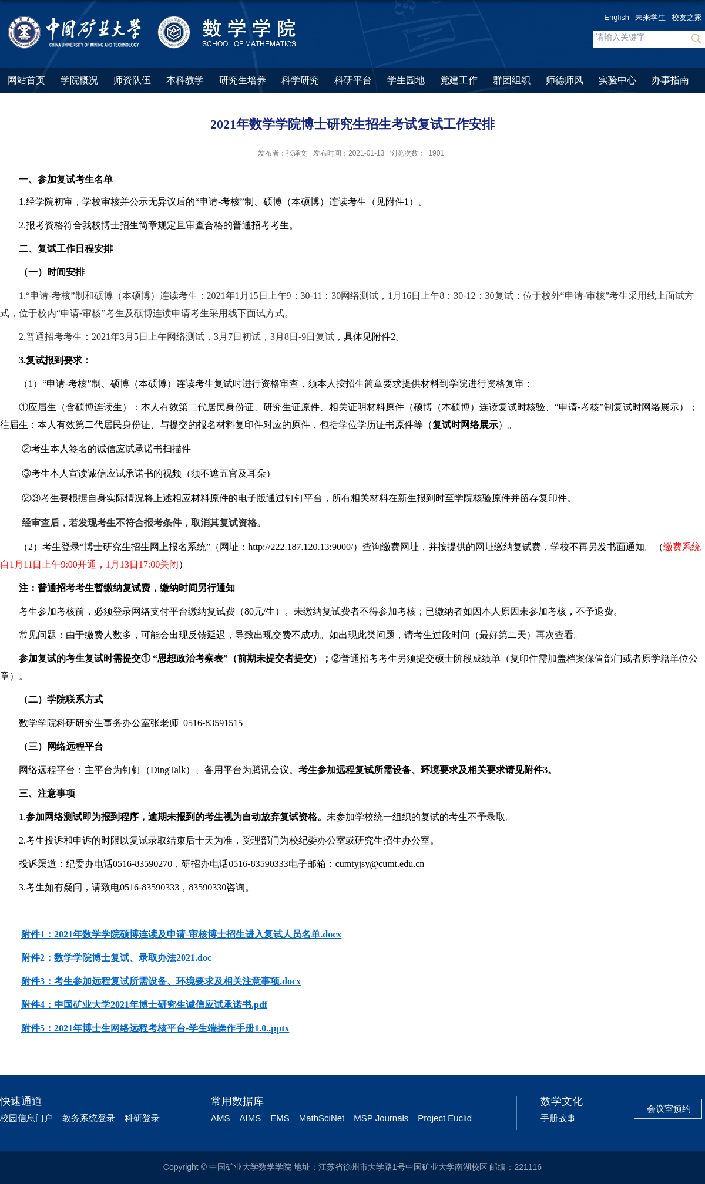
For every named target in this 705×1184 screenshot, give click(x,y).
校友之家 (687, 17)
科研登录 (142, 1118)
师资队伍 (132, 80)
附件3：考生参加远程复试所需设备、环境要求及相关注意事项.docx (161, 981)
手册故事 (558, 1118)
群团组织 (512, 80)
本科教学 (185, 80)
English (616, 17)
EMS (280, 1118)
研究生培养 (242, 80)
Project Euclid (445, 1118)
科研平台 (353, 80)
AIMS (250, 1118)
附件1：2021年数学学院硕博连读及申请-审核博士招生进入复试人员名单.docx (181, 934)
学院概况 (79, 80)
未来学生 (650, 17)
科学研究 (300, 80)
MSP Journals (381, 1118)
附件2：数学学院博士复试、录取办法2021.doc (116, 958)
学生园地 (406, 80)
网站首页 (26, 80)
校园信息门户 (26, 1118)
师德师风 (564, 80)
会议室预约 (669, 1109)
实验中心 (617, 80)
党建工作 (459, 80)
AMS (220, 1118)
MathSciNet (322, 1118)
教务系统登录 (88, 1118)
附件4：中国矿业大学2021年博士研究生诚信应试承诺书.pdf (144, 1005)
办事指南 (670, 80)
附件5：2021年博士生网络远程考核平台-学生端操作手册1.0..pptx (155, 1028)
